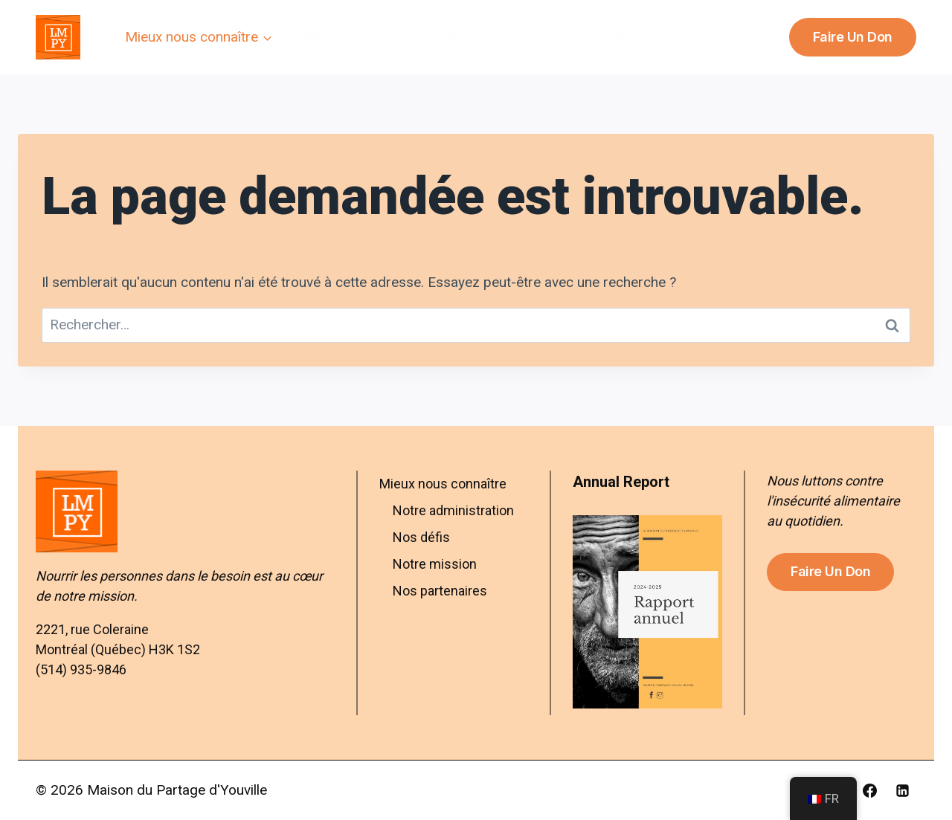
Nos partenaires (440, 590)
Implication (445, 36)
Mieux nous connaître (442, 483)
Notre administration (453, 510)
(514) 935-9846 (81, 669)
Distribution (335, 36)
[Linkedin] (902, 790)
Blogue (632, 36)
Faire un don (852, 37)
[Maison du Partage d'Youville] (58, 37)
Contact (721, 36)
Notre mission (435, 564)
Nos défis (421, 537)
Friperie (543, 36)
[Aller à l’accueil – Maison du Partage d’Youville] (185, 511)
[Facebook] (869, 790)
